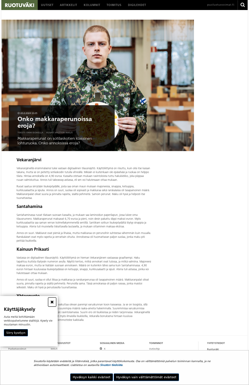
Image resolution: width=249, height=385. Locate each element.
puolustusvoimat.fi (220, 4)
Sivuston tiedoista (111, 365)
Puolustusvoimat (17, 348)
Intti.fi (54, 348)
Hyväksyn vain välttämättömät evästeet (146, 377)
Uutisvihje (154, 348)
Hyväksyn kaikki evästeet (91, 377)
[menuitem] (47, 5)
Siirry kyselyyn (15, 333)
